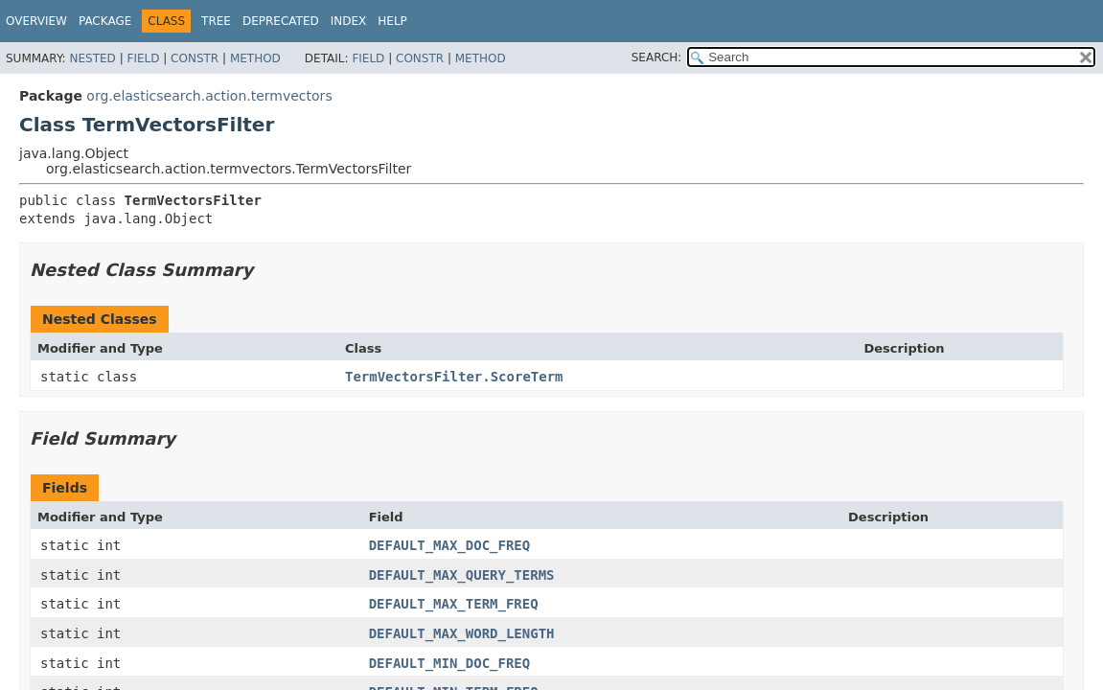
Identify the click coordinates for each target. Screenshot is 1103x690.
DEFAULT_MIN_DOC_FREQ (450, 663)
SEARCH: (657, 57)
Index (349, 21)
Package (105, 21)
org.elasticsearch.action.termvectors (209, 96)
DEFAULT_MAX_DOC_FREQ (450, 545)
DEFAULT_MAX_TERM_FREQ (454, 603)
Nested (92, 58)
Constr (194, 58)
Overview (36, 21)
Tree (216, 21)
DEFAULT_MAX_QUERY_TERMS (462, 575)
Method (255, 58)
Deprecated (280, 21)
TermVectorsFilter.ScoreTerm (454, 376)
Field (142, 58)
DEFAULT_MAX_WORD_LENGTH (462, 633)
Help (392, 21)
